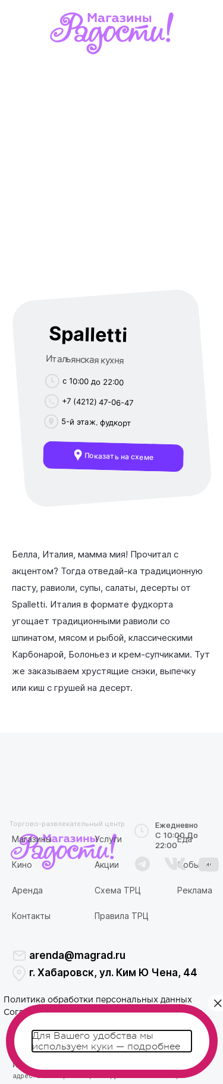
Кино (22, 864)
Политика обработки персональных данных (98, 1000)
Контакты (31, 916)
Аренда (27, 890)
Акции (107, 864)
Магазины (32, 839)
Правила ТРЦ (122, 916)
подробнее (153, 1046)
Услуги (108, 839)
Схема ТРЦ (118, 890)
